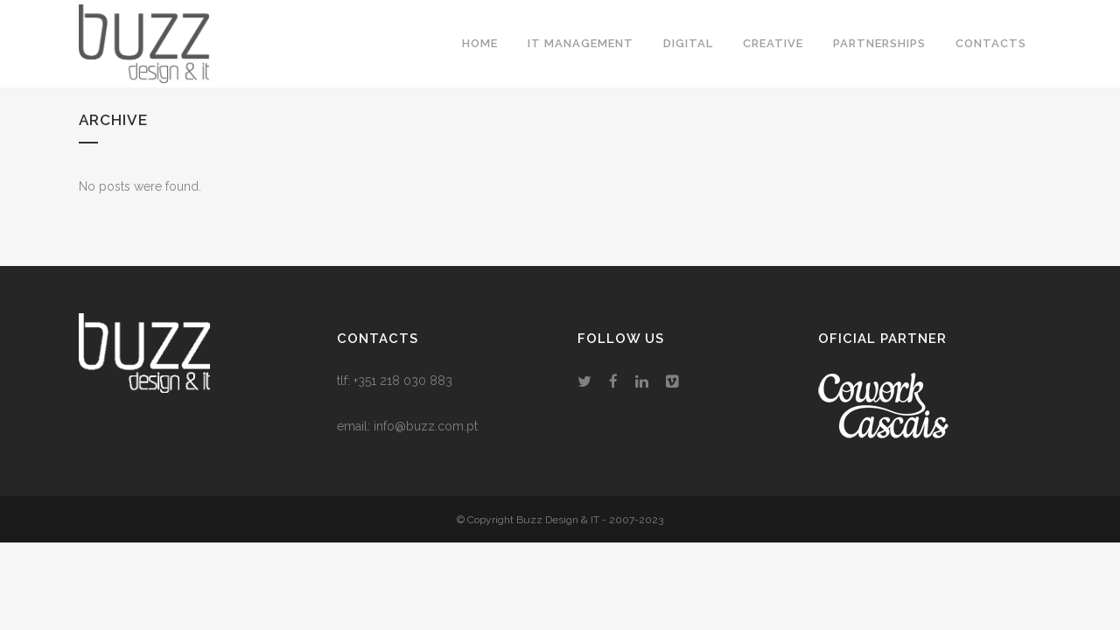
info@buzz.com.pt (426, 426)
